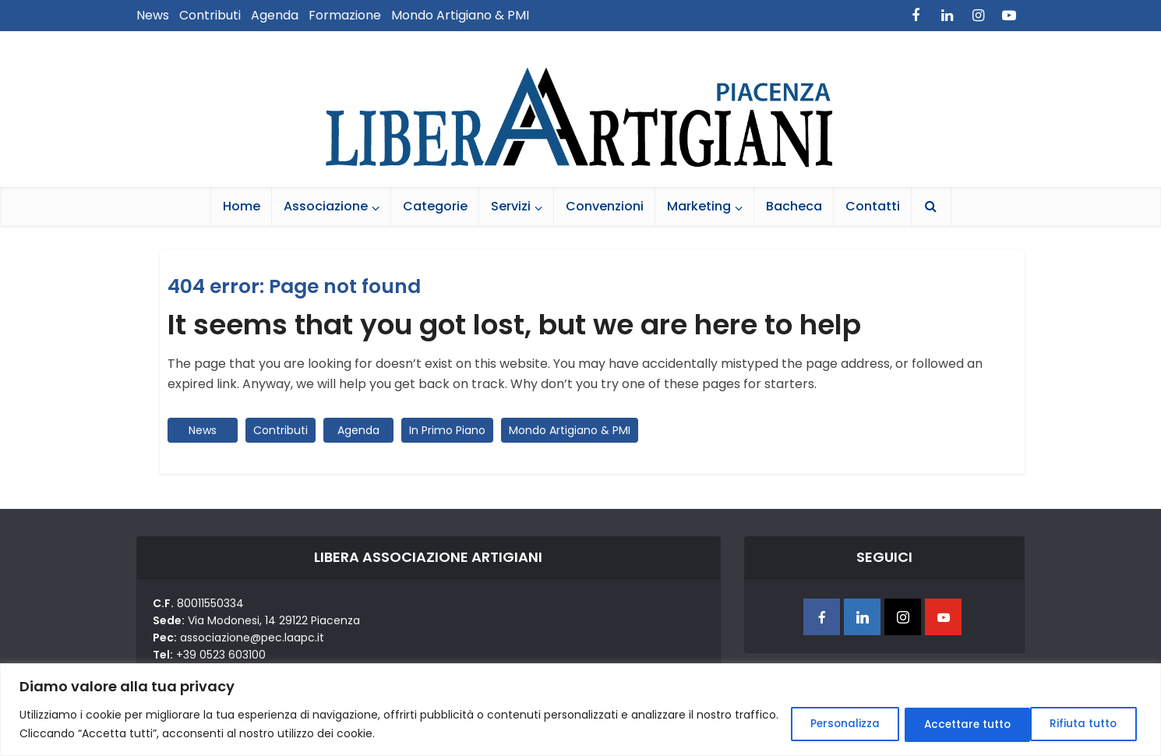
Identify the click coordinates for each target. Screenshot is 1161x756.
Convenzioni (605, 206)
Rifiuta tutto (944, 724)
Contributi (210, 15)
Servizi (511, 206)
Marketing (699, 206)
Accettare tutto (1074, 724)
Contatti (872, 206)
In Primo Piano (447, 430)
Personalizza (823, 724)
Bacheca (794, 206)
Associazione (326, 206)
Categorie (435, 206)
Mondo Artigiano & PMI (460, 15)
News (152, 15)
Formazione (345, 15)
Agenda (274, 15)
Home (241, 206)
